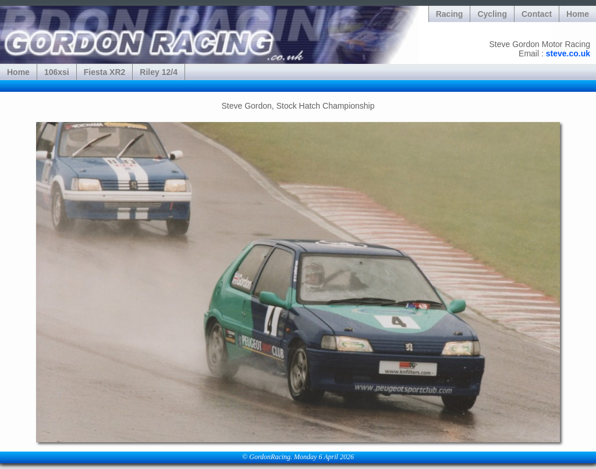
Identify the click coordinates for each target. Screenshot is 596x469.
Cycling (492, 14)
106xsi (56, 72)
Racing (449, 14)
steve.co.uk (568, 53)
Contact (537, 14)
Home (577, 14)
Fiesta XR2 (105, 72)
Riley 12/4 (159, 72)
